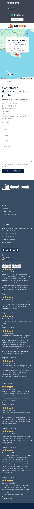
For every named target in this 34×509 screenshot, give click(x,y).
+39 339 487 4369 (10, 106)
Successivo (16, 267)
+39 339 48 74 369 (10, 233)
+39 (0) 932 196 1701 (11, 103)
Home (4, 82)
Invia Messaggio (13, 171)
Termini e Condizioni (8, 211)
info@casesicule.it (11, 109)
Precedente (7, 267)
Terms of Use (30, 78)
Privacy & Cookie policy (9, 214)
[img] (17, 54)
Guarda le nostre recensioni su (17, 14)
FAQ (3, 217)
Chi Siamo (5, 209)
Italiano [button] (17, 19)
